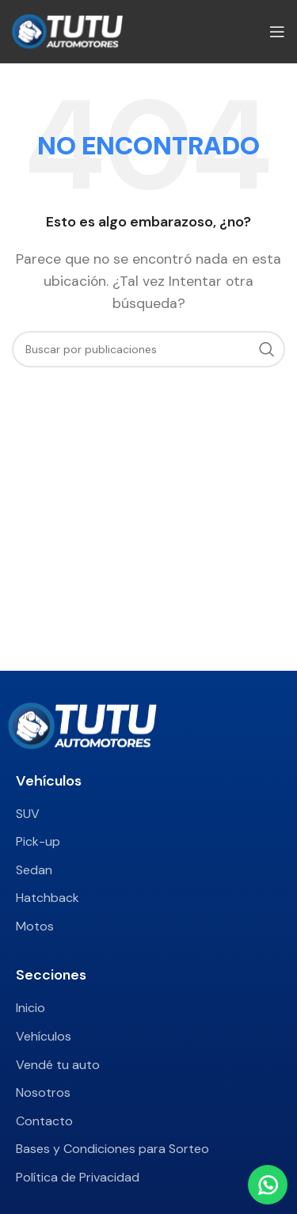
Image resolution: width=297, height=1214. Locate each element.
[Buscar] (148, 349)
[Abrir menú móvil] (277, 32)
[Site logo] (67, 30)
